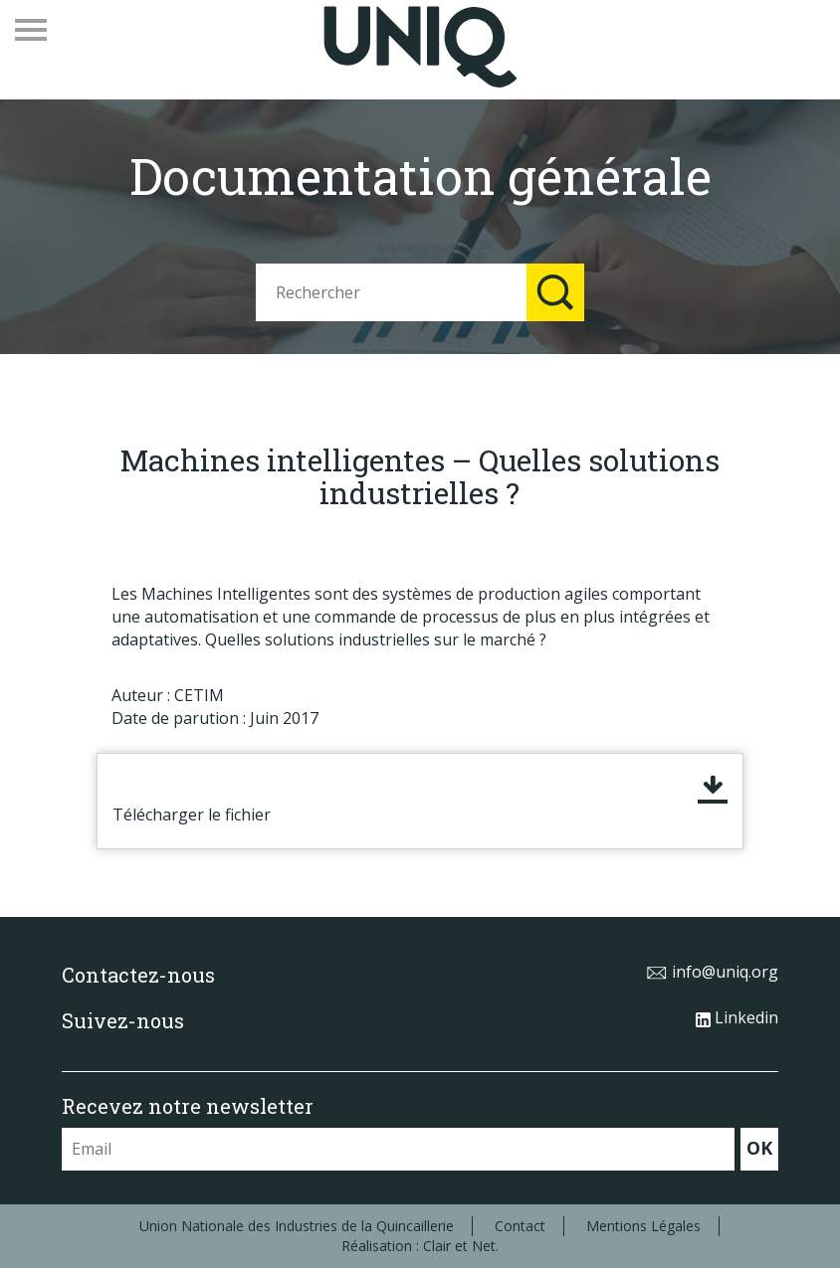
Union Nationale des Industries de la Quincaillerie (296, 1225)
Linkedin (737, 1017)
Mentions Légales (643, 1225)
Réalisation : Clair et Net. (420, 1245)
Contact (520, 1225)
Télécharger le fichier (191, 814)
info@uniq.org (712, 972)
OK (759, 1148)
